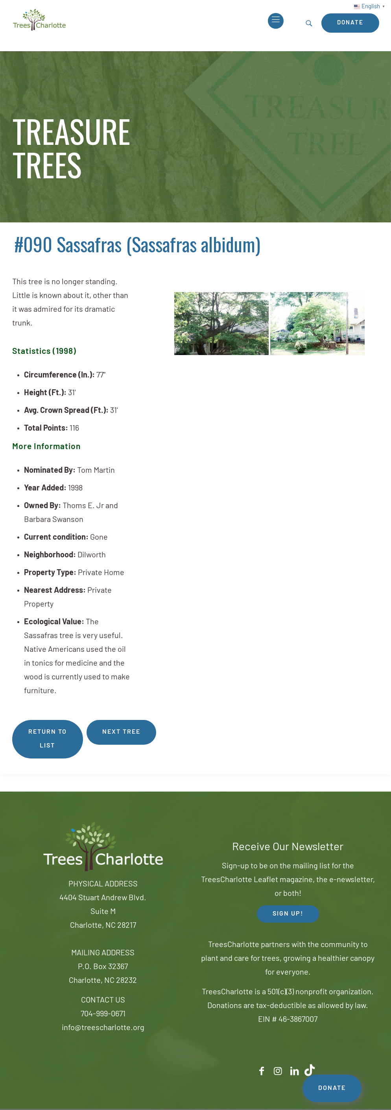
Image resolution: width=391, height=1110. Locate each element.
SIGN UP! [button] (288, 914)
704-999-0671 (103, 1014)
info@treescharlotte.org (103, 1028)
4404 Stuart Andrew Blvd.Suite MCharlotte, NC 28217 (102, 912)
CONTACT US (103, 1001)
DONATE (332, 1088)
